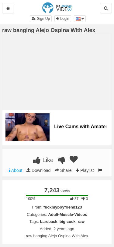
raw (81, 221)
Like (43, 160)
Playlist (85, 170)
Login (62, 18)
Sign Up (41, 18)
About (15, 170)
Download (38, 170)
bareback (48, 221)
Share (63, 170)
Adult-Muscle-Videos (67, 214)
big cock (68, 221)
